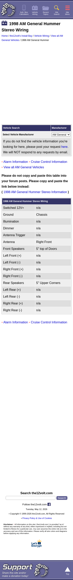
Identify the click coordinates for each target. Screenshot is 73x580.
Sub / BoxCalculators (24, 13)
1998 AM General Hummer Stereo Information (35, 192)
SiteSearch (57, 13)
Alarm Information (15, 161)
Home (5, 36)
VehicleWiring (35, 13)
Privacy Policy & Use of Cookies (37, 518)
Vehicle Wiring (41, 36)
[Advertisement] (36, 84)
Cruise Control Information (49, 161)
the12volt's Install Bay (21, 36)
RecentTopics (46, 13)
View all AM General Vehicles (24, 167)
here (64, 146)
